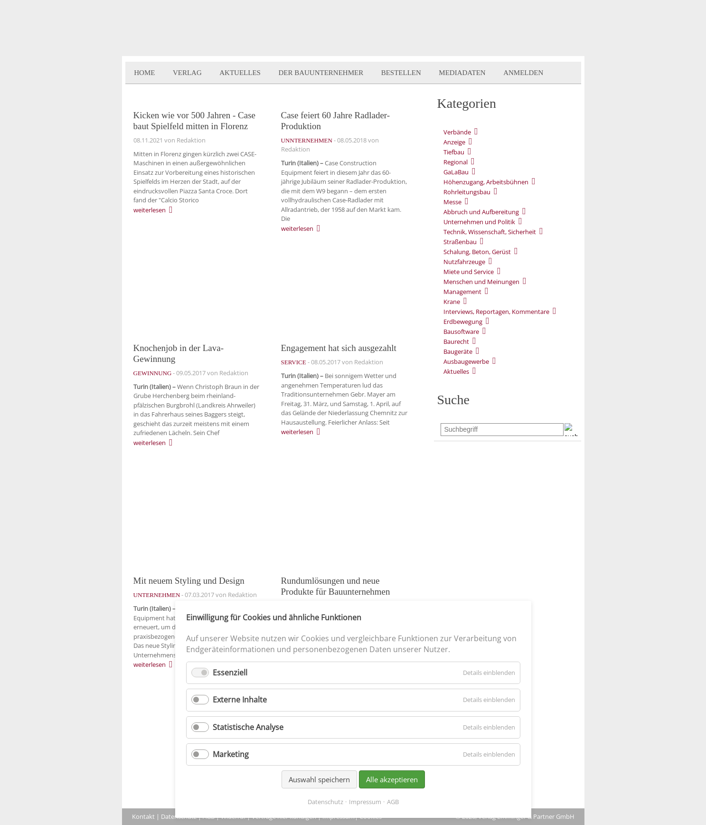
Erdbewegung (462, 321)
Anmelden (523, 72)
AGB (393, 801)
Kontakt (143, 816)
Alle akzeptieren (392, 779)
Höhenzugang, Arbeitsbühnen (485, 182)
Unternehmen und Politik (479, 222)
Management (462, 291)
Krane (451, 301)
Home (144, 72)
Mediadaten (462, 72)
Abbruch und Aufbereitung (481, 212)
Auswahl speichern (319, 779)
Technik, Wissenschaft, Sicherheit (489, 232)
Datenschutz (325, 801)
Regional (455, 162)
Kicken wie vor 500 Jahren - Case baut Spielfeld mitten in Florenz (194, 120)
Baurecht (456, 341)
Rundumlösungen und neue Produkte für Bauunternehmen (335, 586)
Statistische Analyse (248, 727)
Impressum (365, 801)
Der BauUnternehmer (320, 72)
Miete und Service (468, 271)
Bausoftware (461, 331)
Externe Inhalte (240, 699)
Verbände (457, 132)
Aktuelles (240, 72)
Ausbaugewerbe (466, 361)
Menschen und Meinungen (481, 281)
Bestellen (401, 72)
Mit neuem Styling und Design (189, 581)
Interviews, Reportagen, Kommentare (496, 311)
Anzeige (454, 142)
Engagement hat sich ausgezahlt (338, 348)
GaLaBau (456, 172)
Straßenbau (460, 241)
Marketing (231, 754)
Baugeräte (457, 351)
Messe (452, 202)
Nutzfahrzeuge (464, 261)
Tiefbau (453, 152)
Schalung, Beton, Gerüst (477, 251)
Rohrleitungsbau (466, 192)
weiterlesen (149, 210)
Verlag (187, 72)
